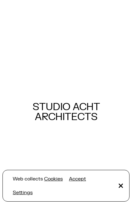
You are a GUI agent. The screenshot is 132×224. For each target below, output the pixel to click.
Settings (23, 192)
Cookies (53, 179)
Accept (77, 179)
